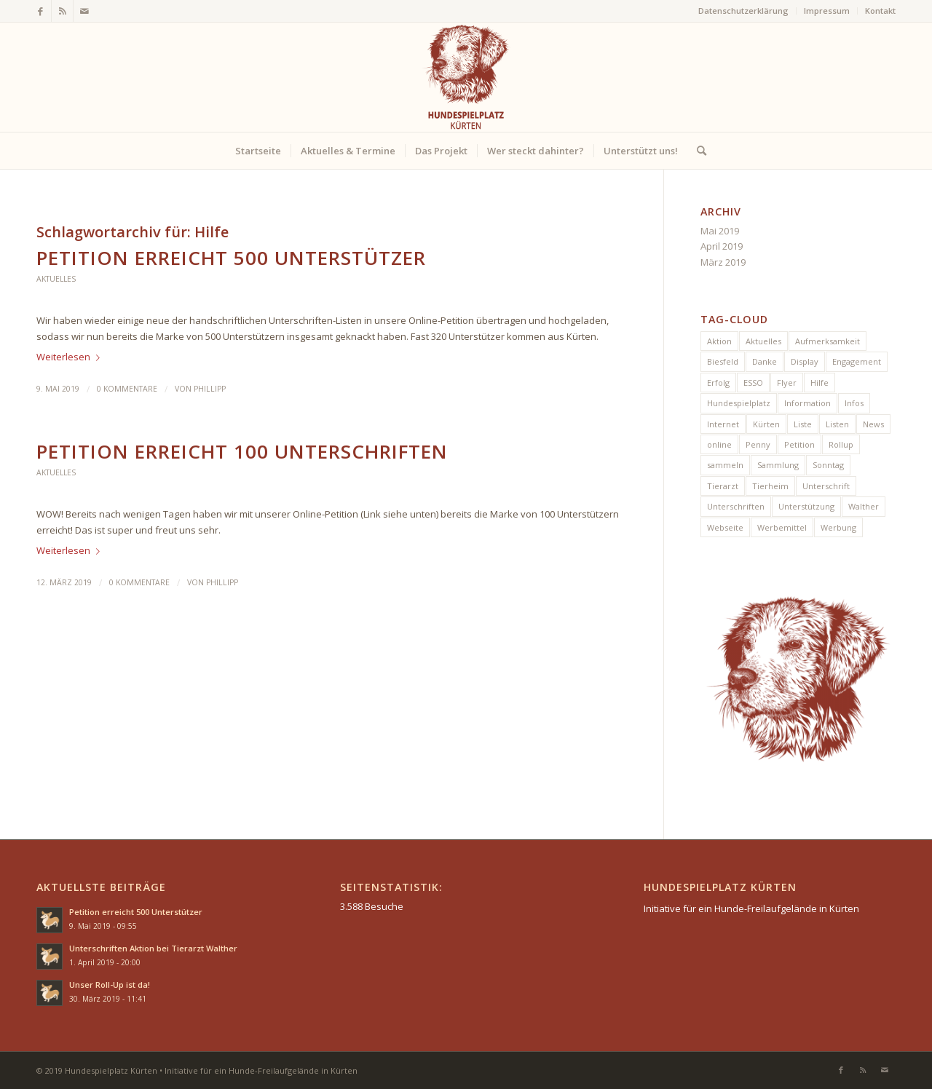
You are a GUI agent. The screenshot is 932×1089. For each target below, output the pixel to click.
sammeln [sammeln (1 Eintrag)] (725, 464)
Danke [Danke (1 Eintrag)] (764, 361)
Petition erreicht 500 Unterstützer (231, 258)
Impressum (827, 10)
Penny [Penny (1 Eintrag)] (758, 444)
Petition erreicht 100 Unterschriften (242, 451)
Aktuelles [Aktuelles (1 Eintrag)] (763, 341)
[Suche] (696, 150)
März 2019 (723, 262)
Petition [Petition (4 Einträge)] (799, 444)
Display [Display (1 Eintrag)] (804, 361)
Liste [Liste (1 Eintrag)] (803, 424)
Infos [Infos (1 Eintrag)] (854, 402)
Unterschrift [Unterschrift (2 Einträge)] (826, 485)
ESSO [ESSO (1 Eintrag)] (753, 382)
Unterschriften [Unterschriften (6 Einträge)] (736, 506)
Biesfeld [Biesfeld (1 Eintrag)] (722, 361)
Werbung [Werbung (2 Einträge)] (838, 527)
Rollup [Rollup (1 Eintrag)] (841, 444)
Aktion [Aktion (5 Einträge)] (719, 341)
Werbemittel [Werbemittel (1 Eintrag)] (782, 527)
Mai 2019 (719, 230)
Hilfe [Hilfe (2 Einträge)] (819, 382)
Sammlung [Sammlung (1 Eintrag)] (778, 464)
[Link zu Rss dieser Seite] (62, 11)
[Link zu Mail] (84, 11)
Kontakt (880, 10)
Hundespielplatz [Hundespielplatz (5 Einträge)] (738, 402)
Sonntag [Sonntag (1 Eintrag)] (828, 464)
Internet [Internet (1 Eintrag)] (723, 424)
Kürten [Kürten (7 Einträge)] (766, 424)
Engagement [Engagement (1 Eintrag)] (856, 361)
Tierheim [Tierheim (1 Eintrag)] (770, 485)
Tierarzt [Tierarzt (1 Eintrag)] (722, 485)
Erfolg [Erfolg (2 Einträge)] (718, 382)
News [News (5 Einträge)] (873, 424)
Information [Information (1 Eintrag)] (807, 402)
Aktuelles (56, 279)
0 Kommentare (127, 389)
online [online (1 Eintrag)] (719, 444)
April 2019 (721, 246)
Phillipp (210, 389)
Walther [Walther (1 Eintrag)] (863, 506)
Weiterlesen (71, 356)
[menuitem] (744, 11)
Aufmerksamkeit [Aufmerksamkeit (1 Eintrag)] (827, 341)
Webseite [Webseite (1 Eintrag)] (725, 527)
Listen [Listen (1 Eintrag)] (837, 424)
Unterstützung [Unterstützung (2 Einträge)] (806, 506)
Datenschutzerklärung (743, 10)
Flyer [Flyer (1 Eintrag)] (787, 382)
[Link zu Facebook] (40, 11)
